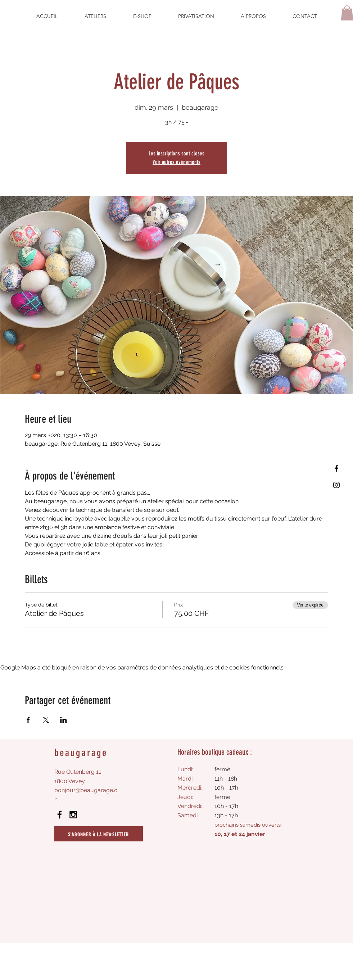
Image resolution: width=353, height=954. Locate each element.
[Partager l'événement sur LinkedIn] (63, 720)
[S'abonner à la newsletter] (98, 833)
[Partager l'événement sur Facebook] (28, 720)
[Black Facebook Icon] (59, 814)
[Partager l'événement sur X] (45, 720)
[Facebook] (336, 468)
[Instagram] (336, 485)
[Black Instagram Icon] (73, 814)
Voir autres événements (176, 162)
